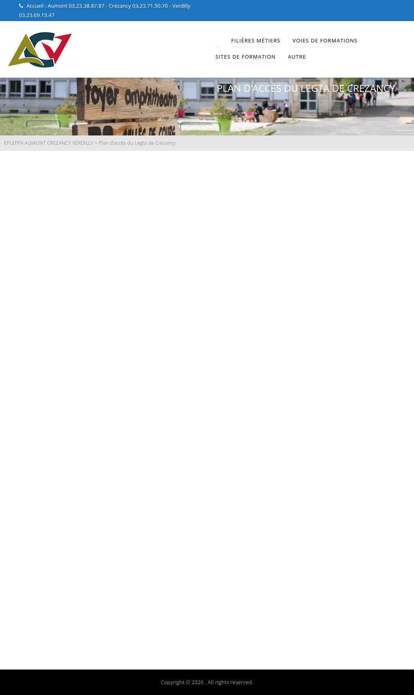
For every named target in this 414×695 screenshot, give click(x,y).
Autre (297, 56)
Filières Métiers (256, 40)
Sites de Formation (245, 56)
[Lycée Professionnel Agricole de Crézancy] (207, 392)
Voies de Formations (325, 40)
